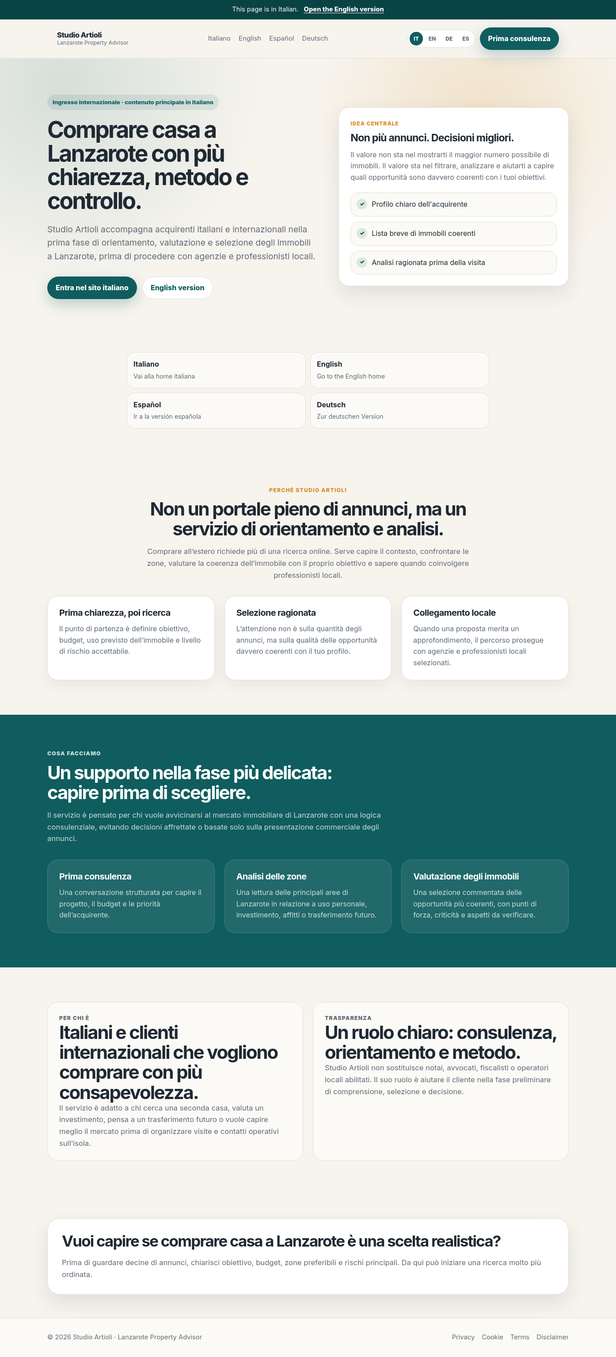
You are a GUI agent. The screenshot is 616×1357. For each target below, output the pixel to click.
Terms (519, 1337)
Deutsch (315, 38)
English (250, 38)
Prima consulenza (519, 38)
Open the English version (344, 9)
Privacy (463, 1337)
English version (178, 287)
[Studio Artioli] (93, 38)
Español (281, 38)
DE (448, 38)
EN (432, 38)
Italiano (219, 38)
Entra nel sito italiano (92, 287)
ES (465, 38)
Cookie (492, 1337)
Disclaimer (552, 1337)
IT (416, 38)
